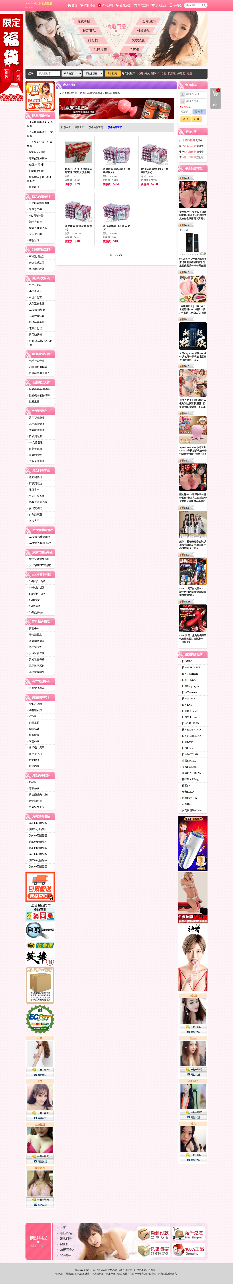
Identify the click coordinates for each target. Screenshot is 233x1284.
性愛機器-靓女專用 (38, 395)
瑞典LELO (187, 791)
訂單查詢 (149, 21)
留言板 (134, 49)
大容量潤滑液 (35, 461)
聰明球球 (33, 240)
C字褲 (31, 716)
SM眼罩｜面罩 (36, 581)
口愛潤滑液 (34, 436)
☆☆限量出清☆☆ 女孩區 (40, 134)
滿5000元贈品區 (37, 854)
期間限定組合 (35, 170)
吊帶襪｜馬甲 (35, 747)
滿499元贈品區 (36, 829)
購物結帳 (87, 5)
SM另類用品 (35, 612)
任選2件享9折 (35, 164)
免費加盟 (123, 5)
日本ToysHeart (189, 673)
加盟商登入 (67, 1249)
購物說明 (105, 5)
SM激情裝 (33, 606)
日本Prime (186, 748)
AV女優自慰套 (36, 309)
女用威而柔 (34, 234)
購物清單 (215, 90)
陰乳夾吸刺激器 (37, 228)
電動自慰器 (34, 328)
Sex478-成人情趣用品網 (38, 5)
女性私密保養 (35, 653)
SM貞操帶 (33, 600)
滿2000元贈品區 (37, 835)
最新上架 (79, 127)
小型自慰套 (34, 291)
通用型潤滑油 (35, 417)
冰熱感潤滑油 (35, 424)
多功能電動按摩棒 (38, 203)
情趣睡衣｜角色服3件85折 (39, 179)
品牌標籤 (100, 49)
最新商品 (89, 31)
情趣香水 (33, 628)
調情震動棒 (34, 221)
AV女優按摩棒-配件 (39, 543)
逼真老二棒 (34, 209)
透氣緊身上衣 (35, 807)
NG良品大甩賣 (36, 152)
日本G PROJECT (190, 667)
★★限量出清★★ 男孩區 (40, 124)
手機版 (175, 5)
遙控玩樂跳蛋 (35, 269)
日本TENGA (188, 680)
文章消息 (138, 40)
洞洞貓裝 (33, 729)
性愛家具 (33, 401)
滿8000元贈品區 (37, 866)
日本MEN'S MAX (190, 735)
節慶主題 (33, 722)
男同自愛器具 (35, 496)
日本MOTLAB (189, 754)
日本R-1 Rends (189, 711)
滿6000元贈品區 (37, 860)
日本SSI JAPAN (189, 723)
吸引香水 (33, 489)
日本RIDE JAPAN (190, 729)
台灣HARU (187, 804)
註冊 (197, 119)
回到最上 (215, 103)
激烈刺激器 (34, 477)
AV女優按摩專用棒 (38, 536)
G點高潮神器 (35, 215)
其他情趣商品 (35, 672)
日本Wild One (188, 717)
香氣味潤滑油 (35, 430)
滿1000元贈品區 (37, 823)
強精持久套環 (35, 360)
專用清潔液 (34, 647)
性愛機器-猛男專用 (38, 389)
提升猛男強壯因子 (38, 373)
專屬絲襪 (33, 788)
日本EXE (186, 704)
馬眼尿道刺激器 (37, 502)
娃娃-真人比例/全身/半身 (39, 342)
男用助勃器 (34, 334)
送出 (185, 119)
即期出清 (33, 187)
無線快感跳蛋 (35, 262)
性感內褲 (33, 766)
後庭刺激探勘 (35, 641)
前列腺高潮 (34, 514)
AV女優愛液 (35, 442)
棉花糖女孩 (34, 710)
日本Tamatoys (188, 692)
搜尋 (112, 73)
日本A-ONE (187, 698)
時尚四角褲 (34, 801)
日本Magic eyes (189, 686)
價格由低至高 (96, 127)
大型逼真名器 (35, 303)
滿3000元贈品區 (37, 841)
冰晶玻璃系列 (35, 665)
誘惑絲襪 (33, 741)
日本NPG (186, 661)
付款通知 (143, 31)
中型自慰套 (34, 297)
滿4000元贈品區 (37, 848)
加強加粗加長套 (37, 367)
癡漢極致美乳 (35, 322)
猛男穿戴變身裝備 (38, 559)
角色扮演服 (34, 753)
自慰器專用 (34, 448)
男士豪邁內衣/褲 (37, 794)
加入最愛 (159, 5)
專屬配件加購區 (37, 158)
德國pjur (185, 785)
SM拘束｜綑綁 (36, 587)
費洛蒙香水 (34, 634)
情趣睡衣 (33, 735)
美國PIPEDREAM (191, 773)
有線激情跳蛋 (35, 256)
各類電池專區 (35, 688)
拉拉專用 (33, 520)
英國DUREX (188, 760)
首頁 (72, 5)
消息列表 (66, 1238)
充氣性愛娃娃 (35, 316)
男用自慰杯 (34, 285)
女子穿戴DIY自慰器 (39, 565)
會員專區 (66, 1255)
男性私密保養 (35, 659)
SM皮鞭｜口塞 (36, 593)
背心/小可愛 (35, 704)
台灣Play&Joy (188, 798)
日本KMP (186, 742)
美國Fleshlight (188, 767)
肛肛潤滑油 (34, 483)
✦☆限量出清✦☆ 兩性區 (39, 144)
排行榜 (93, 40)
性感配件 (33, 760)
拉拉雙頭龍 (34, 508)
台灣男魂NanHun (190, 810)
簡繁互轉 (141, 5)
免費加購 (83, 21)
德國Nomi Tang (189, 779)
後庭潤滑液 (34, 455)
